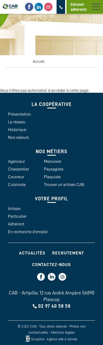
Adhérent (16, 224)
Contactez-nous (51, 264)
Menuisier (53, 161)
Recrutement (68, 253)
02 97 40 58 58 (54, 306)
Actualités (32, 253)
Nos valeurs (18, 137)
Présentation (19, 114)
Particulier (17, 216)
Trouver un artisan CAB (64, 184)
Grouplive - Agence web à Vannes (53, 339)
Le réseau (16, 122)
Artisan (14, 208)
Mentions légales (63, 333)
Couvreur (16, 177)
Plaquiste (52, 177)
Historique (17, 130)
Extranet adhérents (79, 6)
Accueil (38, 61)
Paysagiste (53, 169)
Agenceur (16, 161)
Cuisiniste (17, 184)
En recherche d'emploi (28, 232)
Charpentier (18, 169)
